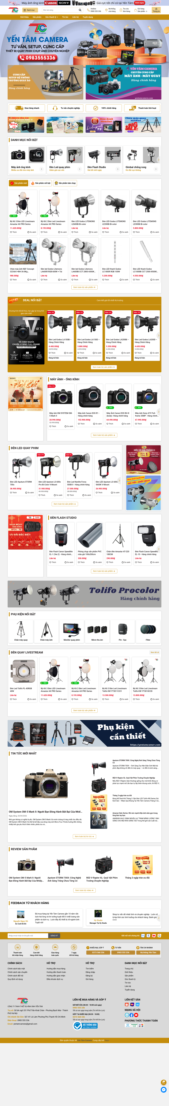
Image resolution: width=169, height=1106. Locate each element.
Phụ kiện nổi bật (23, 614)
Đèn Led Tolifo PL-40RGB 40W (21, 712)
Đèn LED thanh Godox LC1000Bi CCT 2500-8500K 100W (145, 270)
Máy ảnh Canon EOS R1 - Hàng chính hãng (88, 414)
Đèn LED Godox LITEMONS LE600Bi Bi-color (83, 222)
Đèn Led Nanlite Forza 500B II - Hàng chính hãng (78, 483)
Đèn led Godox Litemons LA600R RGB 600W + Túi (51, 270)
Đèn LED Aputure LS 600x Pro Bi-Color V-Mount (50, 483)
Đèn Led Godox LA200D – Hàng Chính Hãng (146, 340)
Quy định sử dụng (15, 1047)
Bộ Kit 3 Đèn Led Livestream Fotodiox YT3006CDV (114, 760)
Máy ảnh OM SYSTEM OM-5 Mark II (60, 414)
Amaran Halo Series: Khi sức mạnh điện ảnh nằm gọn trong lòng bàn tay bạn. (135, 882)
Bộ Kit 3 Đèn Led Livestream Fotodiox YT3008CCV (53, 760)
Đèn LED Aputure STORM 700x (21, 483)
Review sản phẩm (24, 917)
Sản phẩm (37, 17)
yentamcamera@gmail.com (25, 1092)
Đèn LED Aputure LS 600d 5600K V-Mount (107, 483)
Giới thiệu (24, 17)
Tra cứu (126, 10)
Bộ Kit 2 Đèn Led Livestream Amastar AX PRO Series (53, 222)
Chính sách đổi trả (15, 1044)
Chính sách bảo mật (16, 1037)
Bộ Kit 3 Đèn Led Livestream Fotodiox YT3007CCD (84, 760)
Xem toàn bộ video (84, 958)
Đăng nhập (90, 1040)
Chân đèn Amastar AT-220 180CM (118, 552)
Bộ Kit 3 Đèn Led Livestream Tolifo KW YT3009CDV (22, 760)
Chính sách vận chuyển (17, 1040)
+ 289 (74, 155)
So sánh (31, 232)
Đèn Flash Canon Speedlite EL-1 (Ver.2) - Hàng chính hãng (61, 553)
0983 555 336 (123, 1021)
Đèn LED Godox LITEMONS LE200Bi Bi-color (114, 222)
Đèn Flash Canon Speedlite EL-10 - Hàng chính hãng (146, 552)
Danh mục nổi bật (24, 140)
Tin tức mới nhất (24, 821)
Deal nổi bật (25, 300)
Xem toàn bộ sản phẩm (84, 287)
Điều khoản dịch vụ (55, 1047)
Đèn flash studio (63, 517)
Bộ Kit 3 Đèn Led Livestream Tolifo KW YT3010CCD (145, 712)
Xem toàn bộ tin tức (84, 905)
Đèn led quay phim (24, 448)
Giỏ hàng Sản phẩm (143, 10)
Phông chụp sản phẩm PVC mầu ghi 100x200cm (89, 552)
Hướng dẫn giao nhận (56, 1044)
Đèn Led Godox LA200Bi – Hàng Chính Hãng (117, 340)
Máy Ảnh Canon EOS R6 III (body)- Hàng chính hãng (118, 414)
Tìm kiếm (90, 1037)
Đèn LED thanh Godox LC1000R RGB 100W (111, 270)
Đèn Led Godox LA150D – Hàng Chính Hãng (88, 340)
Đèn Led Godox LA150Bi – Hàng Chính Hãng (60, 340)
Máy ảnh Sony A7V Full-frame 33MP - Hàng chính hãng (146, 414)
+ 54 (36, 155)
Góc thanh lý (51, 17)
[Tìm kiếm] (80, 10)
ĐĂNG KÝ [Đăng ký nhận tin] (54, 1004)
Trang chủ (12, 17)
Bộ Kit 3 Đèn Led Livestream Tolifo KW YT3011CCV (114, 712)
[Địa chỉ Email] (34, 1003)
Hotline (96, 10)
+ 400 (113, 155)
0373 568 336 (98, 1021)
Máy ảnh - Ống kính (64, 379)
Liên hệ (75, 17)
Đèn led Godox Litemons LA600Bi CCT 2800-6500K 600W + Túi (83, 270)
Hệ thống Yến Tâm (148, 1021)
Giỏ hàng (89, 1047)
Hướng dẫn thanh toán (56, 1040)
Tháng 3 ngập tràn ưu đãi (122, 864)
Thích (13, 232)
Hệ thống (111, 10)
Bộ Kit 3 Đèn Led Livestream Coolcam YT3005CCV (145, 760)
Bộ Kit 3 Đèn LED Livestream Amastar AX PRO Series (22, 222)
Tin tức (65, 17)
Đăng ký (89, 1044)
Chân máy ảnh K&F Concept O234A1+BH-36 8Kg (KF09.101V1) (22, 270)
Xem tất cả (155, 675)
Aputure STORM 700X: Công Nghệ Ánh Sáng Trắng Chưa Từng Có (136, 830)
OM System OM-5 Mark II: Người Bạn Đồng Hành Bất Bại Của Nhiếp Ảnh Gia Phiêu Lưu (45, 880)
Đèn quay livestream (27, 675)
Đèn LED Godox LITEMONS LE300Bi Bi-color (144, 222)
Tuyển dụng (88, 17)
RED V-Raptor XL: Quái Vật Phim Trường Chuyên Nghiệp (134, 846)
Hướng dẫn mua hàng (56, 1037)
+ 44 (151, 155)
